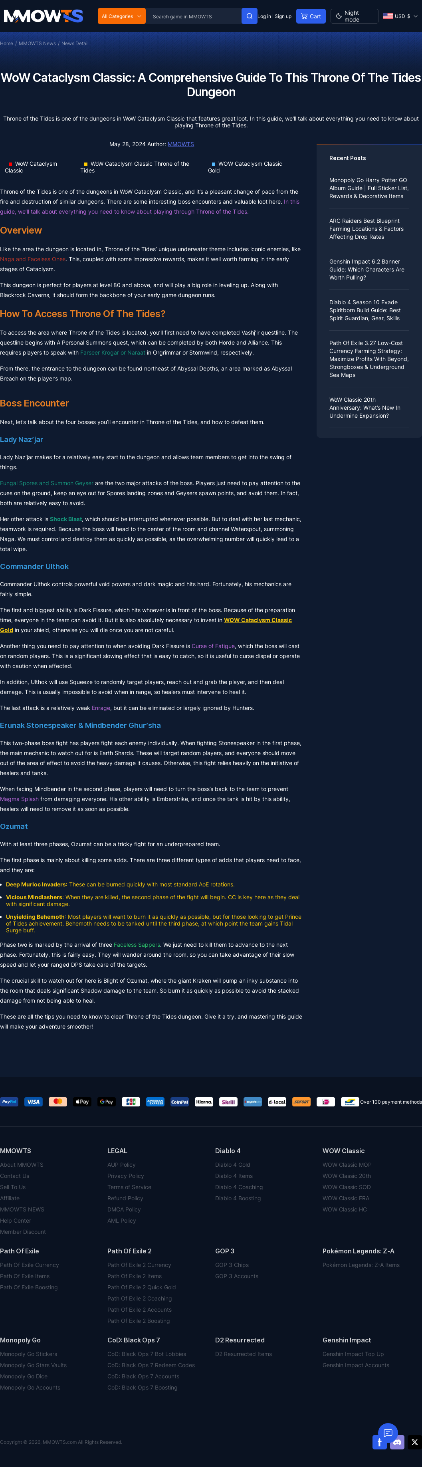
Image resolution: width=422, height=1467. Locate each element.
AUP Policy (121, 1164)
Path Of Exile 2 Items (134, 1276)
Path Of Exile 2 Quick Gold (141, 1287)
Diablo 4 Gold (232, 1164)
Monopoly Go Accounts (30, 1387)
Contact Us (14, 1175)
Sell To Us (13, 1187)
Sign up (283, 16)
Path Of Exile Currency (29, 1264)
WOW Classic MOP (347, 1164)
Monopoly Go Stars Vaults (33, 1365)
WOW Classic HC (345, 1209)
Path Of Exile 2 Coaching (139, 1298)
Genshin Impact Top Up (353, 1353)
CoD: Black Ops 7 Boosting (142, 1387)
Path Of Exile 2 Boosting (138, 1320)
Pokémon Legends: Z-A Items (361, 1264)
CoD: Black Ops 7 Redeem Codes (151, 1365)
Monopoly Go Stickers (28, 1353)
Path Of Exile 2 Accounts (139, 1309)
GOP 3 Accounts (236, 1276)
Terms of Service (129, 1187)
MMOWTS (181, 144)
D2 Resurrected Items (243, 1353)
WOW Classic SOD (347, 1187)
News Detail (75, 43)
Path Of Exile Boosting (29, 1287)
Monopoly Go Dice (24, 1376)
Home (6, 43)
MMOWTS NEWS (22, 1209)
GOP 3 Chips (232, 1264)
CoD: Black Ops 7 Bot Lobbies (146, 1353)
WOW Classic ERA (346, 1198)
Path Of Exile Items (25, 1276)
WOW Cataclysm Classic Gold (245, 167)
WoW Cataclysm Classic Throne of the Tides (134, 167)
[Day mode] (354, 16)
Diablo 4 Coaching (239, 1187)
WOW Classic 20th (347, 1175)
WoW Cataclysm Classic (31, 167)
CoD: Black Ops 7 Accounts (143, 1376)
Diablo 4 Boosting (238, 1198)
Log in (264, 16)
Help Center (15, 1220)
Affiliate (10, 1198)
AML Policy (121, 1220)
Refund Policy (125, 1198)
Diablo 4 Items (234, 1175)
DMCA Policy (124, 1209)
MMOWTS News (37, 43)
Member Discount (23, 1231)
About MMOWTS (22, 1164)
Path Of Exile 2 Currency (139, 1264)
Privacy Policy (125, 1175)
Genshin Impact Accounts (356, 1365)
